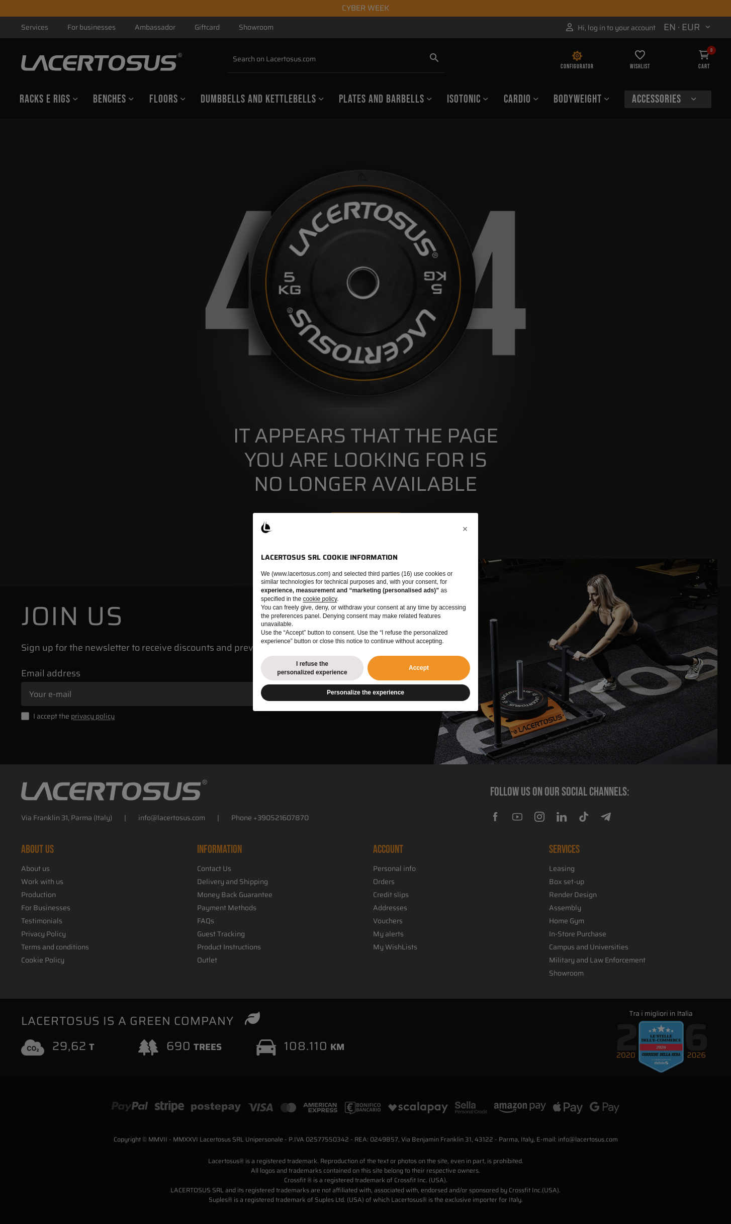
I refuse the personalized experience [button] (312, 668)
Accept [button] (419, 667)
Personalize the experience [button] (365, 692)
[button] (465, 529)
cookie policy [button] (320, 598)
